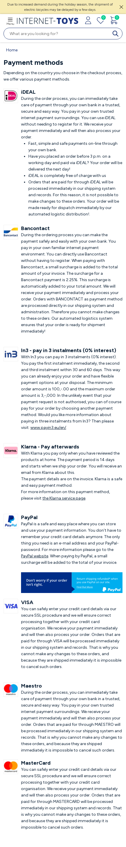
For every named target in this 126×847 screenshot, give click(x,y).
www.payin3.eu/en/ (48, 427)
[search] (116, 33)
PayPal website (34, 556)
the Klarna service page (63, 498)
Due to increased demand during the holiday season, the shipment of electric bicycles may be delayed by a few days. (60, 7)
